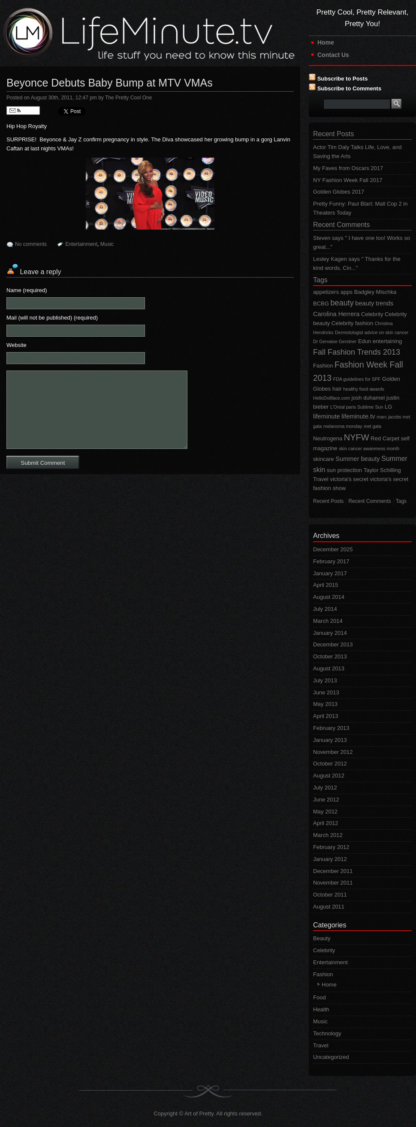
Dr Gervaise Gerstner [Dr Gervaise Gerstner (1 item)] (334, 341)
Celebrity (324, 950)
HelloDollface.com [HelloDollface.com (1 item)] (331, 398)
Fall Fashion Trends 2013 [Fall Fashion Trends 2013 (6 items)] (356, 352)
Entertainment (81, 244)
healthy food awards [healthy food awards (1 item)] (363, 389)
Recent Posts (333, 134)
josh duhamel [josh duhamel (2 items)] (368, 398)
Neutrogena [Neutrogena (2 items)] (327, 438)
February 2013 (331, 728)
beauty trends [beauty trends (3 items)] (374, 303)
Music (107, 244)
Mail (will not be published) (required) (52, 317)
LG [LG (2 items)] (388, 407)
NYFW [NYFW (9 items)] (356, 437)
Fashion (323, 974)
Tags (320, 280)
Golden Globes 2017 (338, 191)
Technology (327, 1033)
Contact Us (333, 54)
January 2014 (330, 633)
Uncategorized (331, 1057)
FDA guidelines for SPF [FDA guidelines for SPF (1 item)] (357, 379)
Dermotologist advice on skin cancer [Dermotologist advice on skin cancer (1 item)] (371, 332)
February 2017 (331, 561)
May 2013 (325, 704)
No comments (31, 244)
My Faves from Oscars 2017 (348, 168)
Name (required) (26, 290)
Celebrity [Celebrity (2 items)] (372, 314)
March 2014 (328, 621)
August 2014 (328, 597)
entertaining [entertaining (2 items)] (387, 341)
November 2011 (333, 882)
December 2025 (333, 549)
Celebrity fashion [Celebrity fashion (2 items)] (352, 323)
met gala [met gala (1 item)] (372, 426)
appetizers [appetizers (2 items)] (326, 292)
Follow (23, 111)
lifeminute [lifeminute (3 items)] (326, 416)
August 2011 (328, 906)
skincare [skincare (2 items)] (323, 459)
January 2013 (330, 740)
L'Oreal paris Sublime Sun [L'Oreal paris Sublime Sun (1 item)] (356, 407)
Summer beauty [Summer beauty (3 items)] (357, 458)
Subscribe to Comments (349, 88)
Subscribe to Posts (342, 78)
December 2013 (333, 644)
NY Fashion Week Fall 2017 (347, 180)
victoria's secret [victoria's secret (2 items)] (349, 479)
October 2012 (330, 763)
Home (325, 42)
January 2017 (330, 573)
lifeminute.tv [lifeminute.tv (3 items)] (358, 416)
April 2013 (325, 716)
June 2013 (326, 692)
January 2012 (330, 859)
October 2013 (330, 656)
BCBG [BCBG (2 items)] (321, 303)
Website (16, 345)
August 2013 (328, 668)
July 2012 (325, 787)
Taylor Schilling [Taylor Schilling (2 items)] (382, 470)
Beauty (321, 938)
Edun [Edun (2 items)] (364, 341)
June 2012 (326, 799)
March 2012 (328, 835)
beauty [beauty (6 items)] (342, 303)
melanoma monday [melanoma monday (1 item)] (342, 426)
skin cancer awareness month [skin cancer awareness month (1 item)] (369, 448)
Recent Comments (341, 224)
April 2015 (325, 585)
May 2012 (325, 811)
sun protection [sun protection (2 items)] (344, 470)
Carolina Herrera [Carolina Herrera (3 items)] (336, 314)
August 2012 (328, 775)
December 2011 (333, 871)
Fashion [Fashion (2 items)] (323, 365)
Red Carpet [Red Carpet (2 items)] (385, 438)
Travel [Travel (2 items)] (321, 479)
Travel (321, 1045)
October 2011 (330, 894)
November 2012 (333, 752)
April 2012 (325, 823)
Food (319, 997)
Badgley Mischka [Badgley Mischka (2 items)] (375, 292)
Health (321, 1009)
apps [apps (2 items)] (347, 292)
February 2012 (331, 847)
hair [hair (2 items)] (337, 389)
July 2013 (325, 680)
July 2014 (325, 609)
